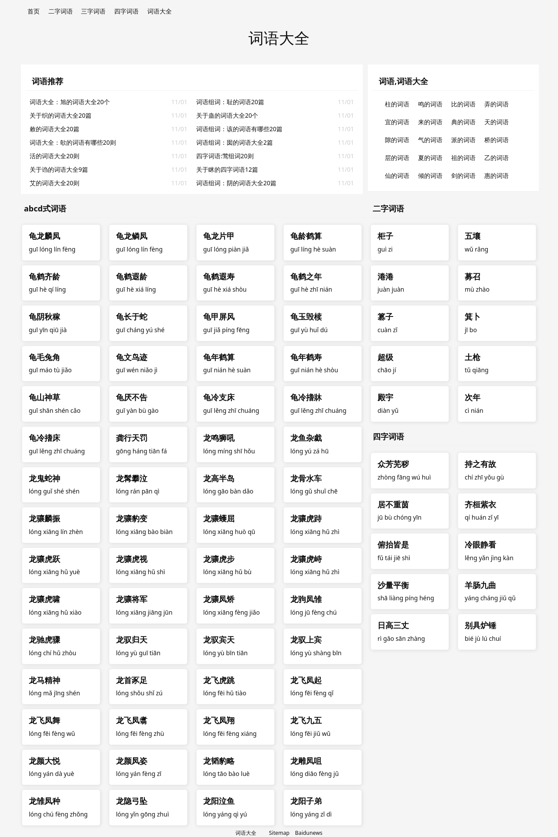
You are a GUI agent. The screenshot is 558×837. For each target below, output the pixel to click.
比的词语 (463, 104)
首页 (33, 11)
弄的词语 (496, 104)
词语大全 (159, 11)
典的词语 (463, 122)
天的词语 (496, 122)
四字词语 (126, 11)
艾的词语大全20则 (54, 183)
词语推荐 (47, 81)
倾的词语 (430, 175)
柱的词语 (397, 104)
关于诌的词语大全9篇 (59, 169)
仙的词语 (397, 175)
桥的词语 (496, 140)
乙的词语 (496, 157)
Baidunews (309, 833)
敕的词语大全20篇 (54, 129)
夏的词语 (430, 157)
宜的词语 (397, 122)
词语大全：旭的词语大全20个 (70, 102)
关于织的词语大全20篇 (61, 115)
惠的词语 (496, 175)
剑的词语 (463, 175)
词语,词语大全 (403, 81)
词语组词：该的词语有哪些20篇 (239, 129)
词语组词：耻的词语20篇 (230, 102)
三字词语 (93, 11)
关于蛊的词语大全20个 (227, 115)
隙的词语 (397, 140)
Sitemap (279, 833)
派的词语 (463, 140)
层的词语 (397, 157)
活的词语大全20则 (54, 156)
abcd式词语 (45, 208)
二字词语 (60, 11)
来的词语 (430, 122)
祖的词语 (463, 157)
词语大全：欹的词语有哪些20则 (73, 142)
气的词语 (430, 140)
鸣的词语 (430, 104)
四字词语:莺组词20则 (225, 156)
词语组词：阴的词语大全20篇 (236, 183)
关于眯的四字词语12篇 (227, 169)
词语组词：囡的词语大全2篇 (234, 142)
